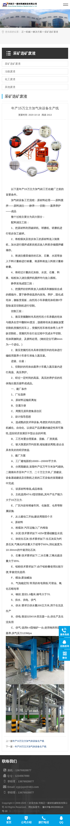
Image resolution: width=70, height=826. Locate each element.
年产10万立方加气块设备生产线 (28, 741)
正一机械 (25, 32)
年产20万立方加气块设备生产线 (30, 746)
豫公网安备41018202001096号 (24, 811)
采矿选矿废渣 (51, 32)
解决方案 (37, 32)
